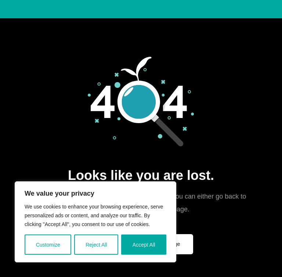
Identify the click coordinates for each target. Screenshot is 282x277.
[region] (95, 221)
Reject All (96, 245)
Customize (48, 245)
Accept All (144, 245)
